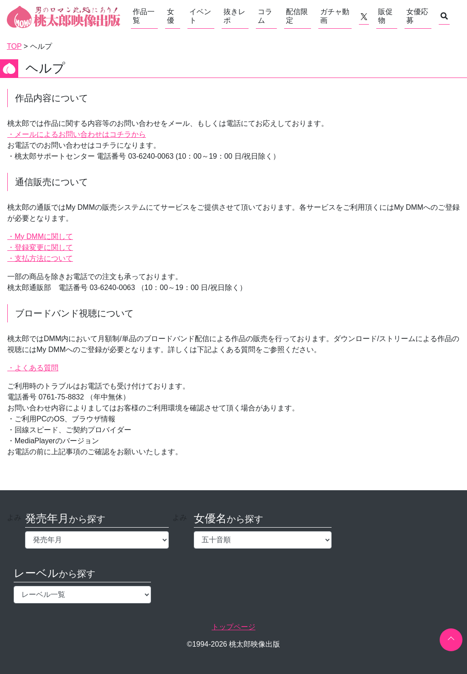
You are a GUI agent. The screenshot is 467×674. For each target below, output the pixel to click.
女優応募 (417, 16)
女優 (170, 16)
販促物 (385, 16)
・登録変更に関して (40, 247)
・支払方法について (40, 258)
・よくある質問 (32, 368)
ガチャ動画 (334, 16)
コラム (265, 16)
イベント (200, 16)
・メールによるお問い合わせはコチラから (76, 134)
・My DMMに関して (40, 236)
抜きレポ (234, 16)
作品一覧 (144, 16)
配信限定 (297, 16)
